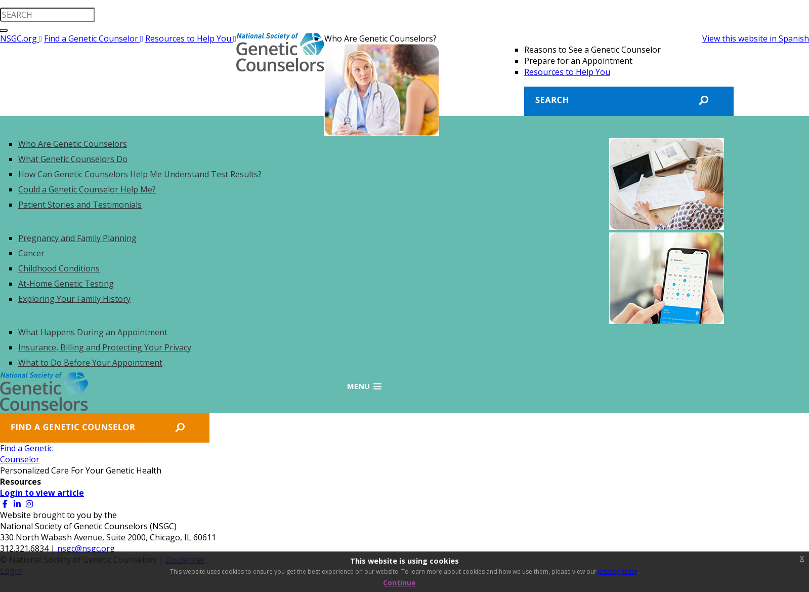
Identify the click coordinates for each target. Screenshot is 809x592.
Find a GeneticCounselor (26, 454)
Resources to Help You (190, 38)
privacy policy (617, 571)
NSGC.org (21, 38)
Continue (399, 582)
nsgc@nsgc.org (86, 548)
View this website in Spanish (755, 38)
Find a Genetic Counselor (93, 38)
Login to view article (42, 492)
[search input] (47, 15)
